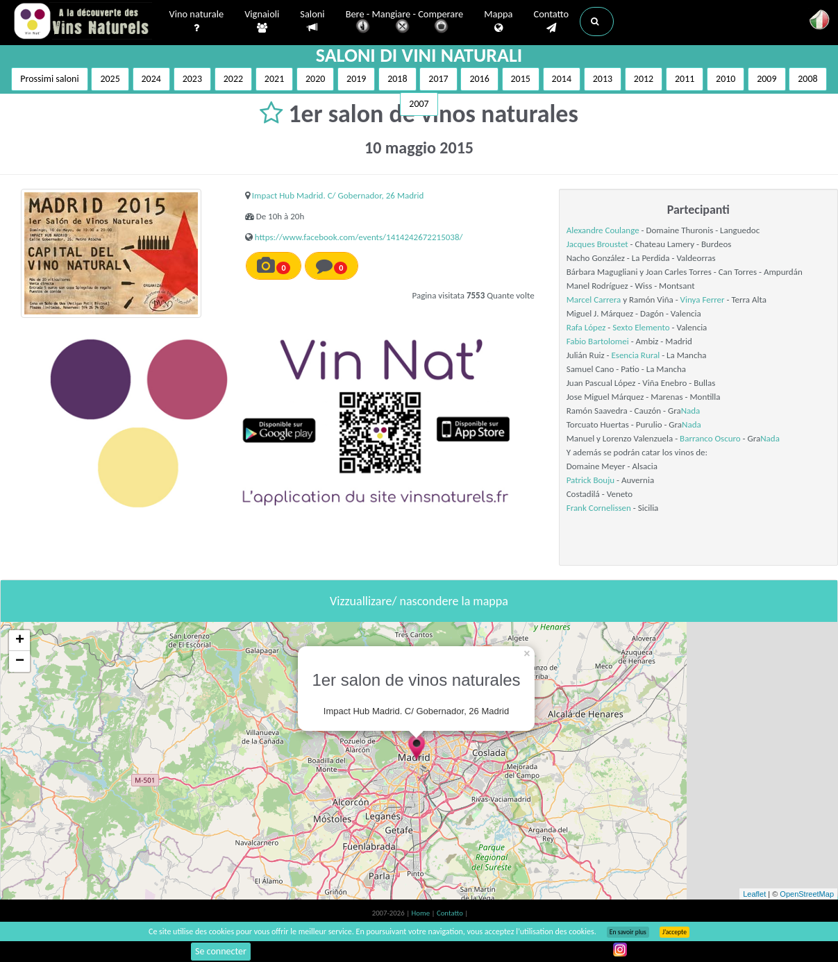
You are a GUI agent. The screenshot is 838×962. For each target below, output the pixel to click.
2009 (766, 79)
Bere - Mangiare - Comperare (405, 22)
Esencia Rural (635, 355)
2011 (684, 79)
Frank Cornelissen (599, 508)
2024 (151, 79)
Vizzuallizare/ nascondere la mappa (419, 601)
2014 (561, 79)
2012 (643, 79)
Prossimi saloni (49, 79)
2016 (479, 79)
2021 (274, 79)
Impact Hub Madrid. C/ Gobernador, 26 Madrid (338, 195)
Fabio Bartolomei (598, 341)
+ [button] (19, 640)
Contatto (551, 21)
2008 (807, 79)
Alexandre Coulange (603, 230)
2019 (356, 79)
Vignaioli (261, 21)
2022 (233, 79)
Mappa (498, 21)
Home (422, 913)
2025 (109, 79)
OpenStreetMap (807, 894)
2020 (315, 79)
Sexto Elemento (640, 327)
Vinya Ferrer (702, 299)
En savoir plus (628, 932)
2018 (397, 79)
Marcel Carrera (594, 299)
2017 (438, 79)
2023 (192, 79)
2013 (602, 79)
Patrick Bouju (590, 480)
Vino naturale (196, 21)
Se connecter (220, 951)
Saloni (312, 21)
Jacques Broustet (597, 244)
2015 (520, 79)
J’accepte (674, 932)
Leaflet (754, 894)
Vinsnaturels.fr (82, 22)
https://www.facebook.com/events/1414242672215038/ (359, 237)
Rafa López (587, 327)
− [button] (19, 661)
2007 (418, 104)
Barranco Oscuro (710, 438)
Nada (691, 410)
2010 (725, 79)
